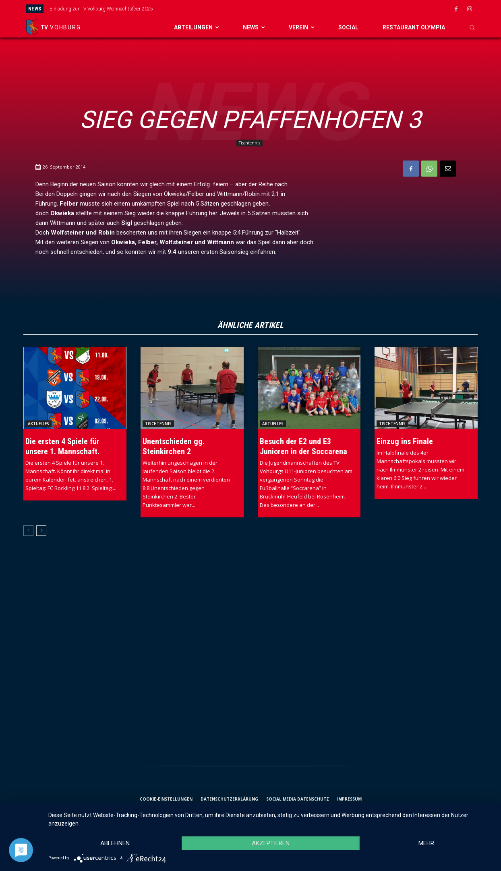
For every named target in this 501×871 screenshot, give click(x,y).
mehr (426, 843)
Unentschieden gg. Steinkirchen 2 (174, 446)
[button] (472, 27)
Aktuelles (38, 423)
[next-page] (41, 530)
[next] (284, 9)
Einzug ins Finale (405, 441)
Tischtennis (249, 143)
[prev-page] (28, 530)
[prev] (271, 9)
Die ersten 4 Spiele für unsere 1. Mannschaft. (62, 446)
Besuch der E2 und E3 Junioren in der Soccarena (303, 446)
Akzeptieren (271, 843)
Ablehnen (115, 843)
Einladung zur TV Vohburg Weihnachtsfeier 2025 (101, 9)
